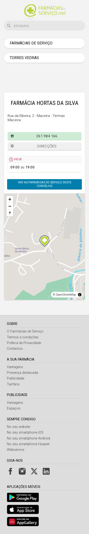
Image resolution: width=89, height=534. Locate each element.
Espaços (13, 408)
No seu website (18, 427)
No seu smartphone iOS (25, 433)
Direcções (46, 146)
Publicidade (15, 378)
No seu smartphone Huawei (28, 444)
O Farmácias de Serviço (25, 331)
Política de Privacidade (24, 343)
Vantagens (15, 367)
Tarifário (13, 384)
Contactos (15, 349)
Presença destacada (22, 373)
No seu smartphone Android (28, 438)
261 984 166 (46, 136)
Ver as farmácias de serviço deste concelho (44, 184)
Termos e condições (22, 337)
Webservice (15, 450)
